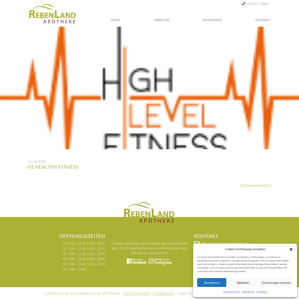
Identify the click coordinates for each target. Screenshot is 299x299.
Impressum (261, 291)
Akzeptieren (212, 282)
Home (115, 20)
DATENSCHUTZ (136, 293)
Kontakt (263, 20)
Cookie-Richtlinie (231, 291)
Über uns (161, 20)
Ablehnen (243, 282)
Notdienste (212, 20)
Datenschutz (248, 291)
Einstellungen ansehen (276, 282)
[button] (291, 249)
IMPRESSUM (163, 293)
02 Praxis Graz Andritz (256, 185)
